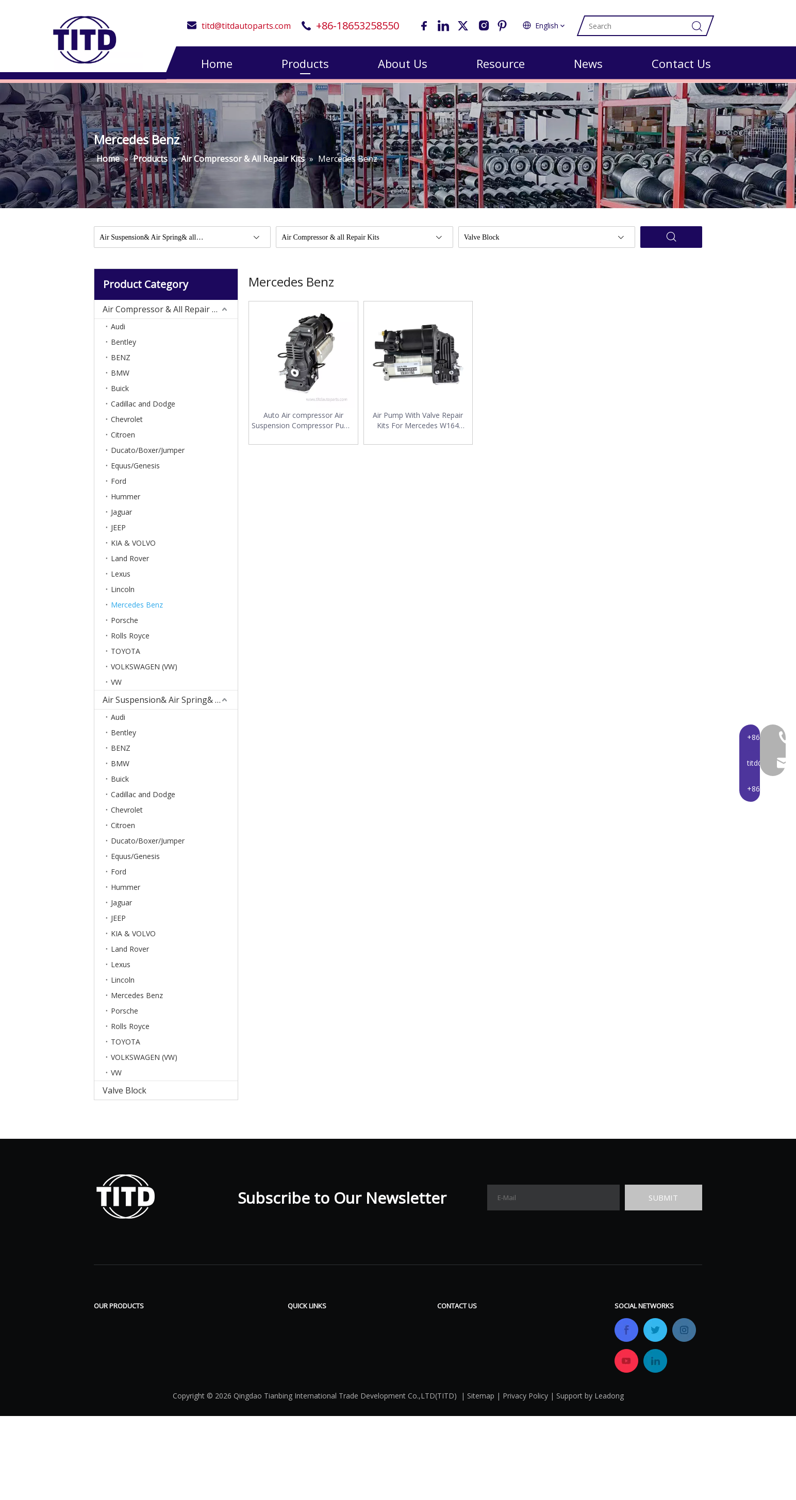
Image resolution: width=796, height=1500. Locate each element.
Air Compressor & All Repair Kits (164, 314)
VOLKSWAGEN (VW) (144, 672)
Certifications (313, 1375)
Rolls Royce (130, 641)
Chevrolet (127, 424)
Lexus (120, 579)
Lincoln (123, 594)
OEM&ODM (310, 1390)
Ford (118, 486)
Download (386, 1329)
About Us (402, 63)
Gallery (380, 1360)
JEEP (118, 532)
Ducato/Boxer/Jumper (148, 455)
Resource (500, 63)
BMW (120, 378)
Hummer (125, 502)
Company (306, 1360)
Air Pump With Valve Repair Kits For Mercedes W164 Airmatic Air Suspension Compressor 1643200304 (418, 425)
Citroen (123, 440)
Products (305, 63)
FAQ (375, 1344)
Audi (118, 331)
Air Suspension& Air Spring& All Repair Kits (170, 705)
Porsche (124, 625)
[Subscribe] (663, 1203)
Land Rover (130, 563)
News (588, 63)
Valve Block (124, 1095)
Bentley (123, 347)
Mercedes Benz (137, 610)
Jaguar (121, 517)
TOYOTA (125, 656)
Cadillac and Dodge (143, 409)
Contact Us (681, 63)
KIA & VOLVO (133, 548)
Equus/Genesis (135, 471)
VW (116, 687)
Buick (120, 393)
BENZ (120, 362)
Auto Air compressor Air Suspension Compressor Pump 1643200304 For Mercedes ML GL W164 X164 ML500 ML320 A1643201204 (303, 425)
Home (217, 63)
